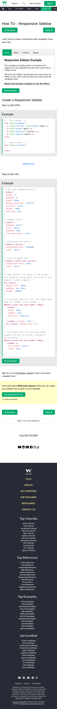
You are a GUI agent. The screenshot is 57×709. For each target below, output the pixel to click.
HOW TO (46, 9)
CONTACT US (28, 509)
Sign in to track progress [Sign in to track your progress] (28, 420)
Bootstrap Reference (27, 577)
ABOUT (27, 684)
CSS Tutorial (28, 526)
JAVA (29, 9)
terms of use (19, 698)
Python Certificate (28, 653)
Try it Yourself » (10, 90)
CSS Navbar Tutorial (24, 373)
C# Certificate (28, 665)
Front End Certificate (28, 648)
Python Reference (27, 572)
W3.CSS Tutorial (28, 538)
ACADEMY (36, 684)
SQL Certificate (28, 650)
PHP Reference (27, 579)
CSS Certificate (28, 643)
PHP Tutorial (28, 543)
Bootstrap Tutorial (28, 540)
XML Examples (27, 626)
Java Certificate (28, 660)
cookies (26, 698)
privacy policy (36, 698)
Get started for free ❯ (13, 394)
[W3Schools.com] (28, 472)
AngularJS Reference (27, 587)
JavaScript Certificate (28, 645)
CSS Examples (27, 604)
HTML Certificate (29, 640)
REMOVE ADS (28, 164)
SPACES (28, 484)
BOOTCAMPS (28, 503)
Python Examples (27, 613)
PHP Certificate (28, 655)
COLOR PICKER (28, 435)
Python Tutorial (28, 535)
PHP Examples (27, 621)
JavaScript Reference (27, 567)
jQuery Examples (27, 628)
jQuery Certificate (28, 657)
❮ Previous (9, 30)
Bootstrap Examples (27, 618)
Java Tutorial (28, 545)
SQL (10, 9)
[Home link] (4, 3)
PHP (37, 9)
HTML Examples (27, 601)
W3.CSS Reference (27, 574)
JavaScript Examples (27, 606)
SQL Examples (27, 611)
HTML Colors (27, 582)
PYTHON (19, 9)
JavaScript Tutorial (29, 528)
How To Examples (27, 609)
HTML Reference (27, 562)
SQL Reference (27, 570)
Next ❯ (49, 30)
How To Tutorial (28, 531)
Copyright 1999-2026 (19, 702)
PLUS (28, 478)
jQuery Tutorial (28, 550)
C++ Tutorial (29, 548)
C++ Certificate (28, 662)
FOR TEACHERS (28, 497)
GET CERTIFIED (28, 491)
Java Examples (27, 623)
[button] (24, 3)
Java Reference (27, 584)
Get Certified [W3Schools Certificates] (35, 3)
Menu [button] (15, 3)
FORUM (18, 684)
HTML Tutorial (28, 523)
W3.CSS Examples (27, 616)
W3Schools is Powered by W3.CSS (31, 704)
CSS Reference (27, 565)
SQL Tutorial (28, 533)
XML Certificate (28, 667)
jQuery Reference (27, 589)
